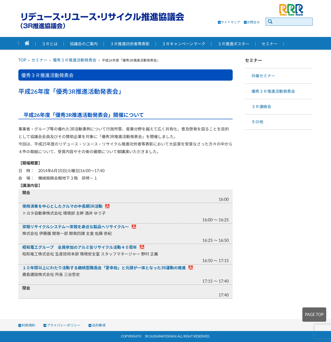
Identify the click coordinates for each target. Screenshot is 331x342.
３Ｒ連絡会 (261, 106)
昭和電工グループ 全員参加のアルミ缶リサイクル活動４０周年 (79, 247)
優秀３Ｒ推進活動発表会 (74, 60)
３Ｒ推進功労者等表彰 (130, 43)
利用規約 (28, 325)
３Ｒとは (50, 43)
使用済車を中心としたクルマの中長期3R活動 (62, 206)
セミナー (270, 43)
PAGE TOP (314, 314)
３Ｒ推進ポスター (233, 43)
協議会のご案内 (84, 43)
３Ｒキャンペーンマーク (183, 43)
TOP (22, 60)
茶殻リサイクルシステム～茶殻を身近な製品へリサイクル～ (75, 226)
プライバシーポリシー (63, 325)
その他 (257, 121)
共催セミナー (263, 75)
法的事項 (98, 325)
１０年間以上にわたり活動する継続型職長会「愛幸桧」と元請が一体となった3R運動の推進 (104, 267)
